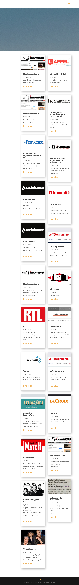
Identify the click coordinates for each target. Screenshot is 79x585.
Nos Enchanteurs (31, 74)
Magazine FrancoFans (28, 414)
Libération (54, 289)
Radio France (29, 199)
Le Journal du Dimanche (56, 499)
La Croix (53, 413)
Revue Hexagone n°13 (31, 500)
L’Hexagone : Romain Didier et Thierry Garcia (58, 114)
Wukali (26, 371)
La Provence (55, 326)
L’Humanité (55, 204)
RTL (25, 326)
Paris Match (28, 457)
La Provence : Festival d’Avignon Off (32, 155)
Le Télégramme (57, 246)
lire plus (27, 86)
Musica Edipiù (50, 582)
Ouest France (29, 549)
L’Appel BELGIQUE (58, 74)
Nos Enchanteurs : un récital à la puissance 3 (58, 160)
